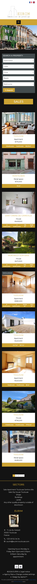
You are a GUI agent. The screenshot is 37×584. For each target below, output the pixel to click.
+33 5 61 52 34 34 (13, 539)
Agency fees (9, 574)
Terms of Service (18, 581)
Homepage (18, 12)
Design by (19, 577)
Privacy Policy (32, 579)
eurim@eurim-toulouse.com (18, 541)
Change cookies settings (25, 574)
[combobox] (18, 60)
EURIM (18, 511)
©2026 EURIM (12, 572)
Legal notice (25, 572)
